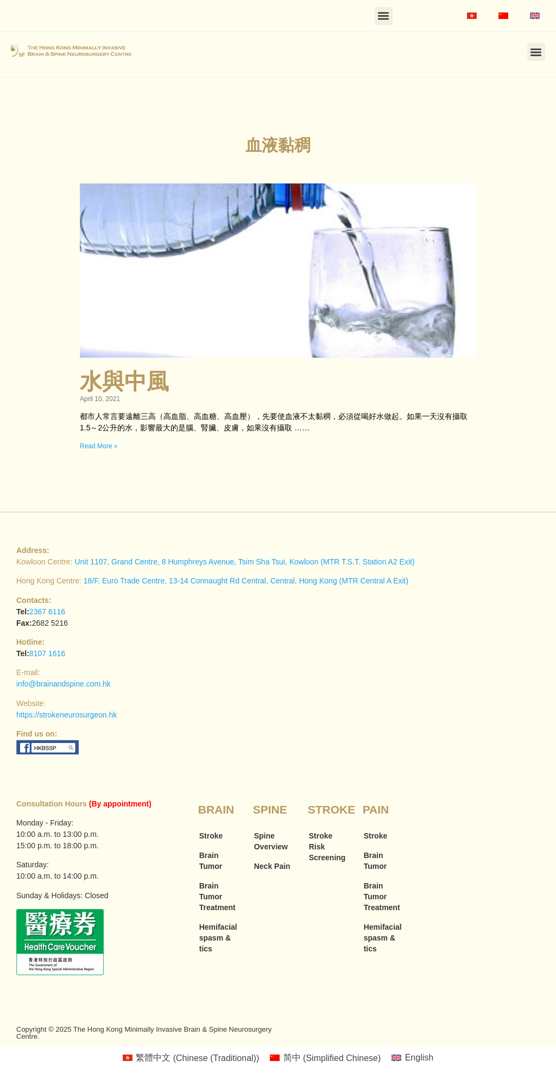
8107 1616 (47, 653)
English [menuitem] (419, 1057)
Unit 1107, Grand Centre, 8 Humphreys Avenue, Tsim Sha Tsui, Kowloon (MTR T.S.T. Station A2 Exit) (244, 561)
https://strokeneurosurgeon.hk (66, 714)
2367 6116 (47, 611)
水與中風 (124, 381)
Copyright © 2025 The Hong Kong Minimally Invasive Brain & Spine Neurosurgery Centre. (143, 1032)
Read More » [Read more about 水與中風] (98, 446)
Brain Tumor (211, 861)
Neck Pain (272, 866)
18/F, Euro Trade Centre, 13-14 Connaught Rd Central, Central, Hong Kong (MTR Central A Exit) (246, 580)
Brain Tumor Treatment (217, 896)
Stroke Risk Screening (327, 846)
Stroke (211, 835)
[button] (384, 16)
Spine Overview (271, 841)
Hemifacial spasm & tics (218, 938)
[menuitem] (472, 15)
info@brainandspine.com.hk (63, 683)
